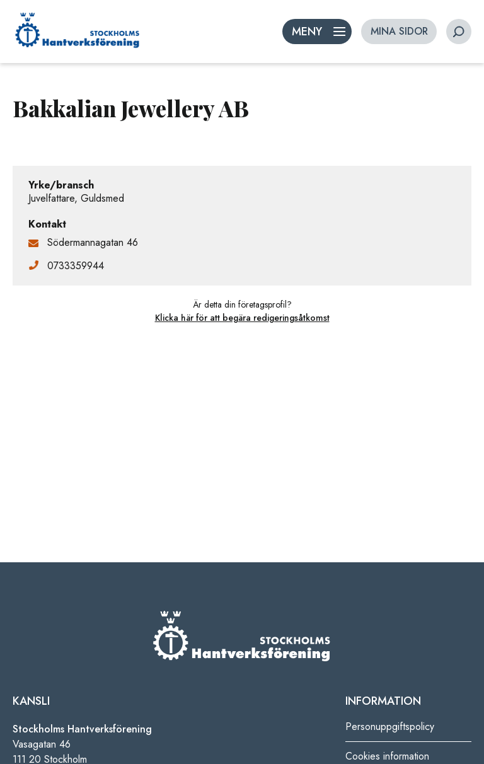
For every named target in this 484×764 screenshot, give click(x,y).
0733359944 (75, 265)
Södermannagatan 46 (92, 242)
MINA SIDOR (399, 31)
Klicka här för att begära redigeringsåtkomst (242, 317)
